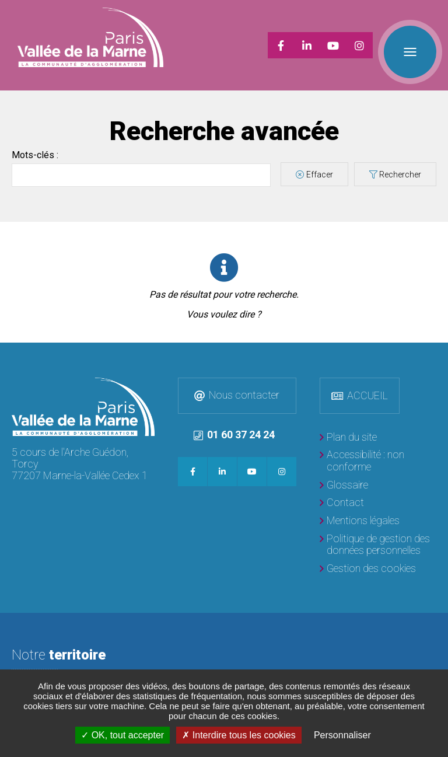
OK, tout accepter (122, 735)
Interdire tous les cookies (238, 735)
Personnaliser (342, 735)
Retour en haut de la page (436, 339)
